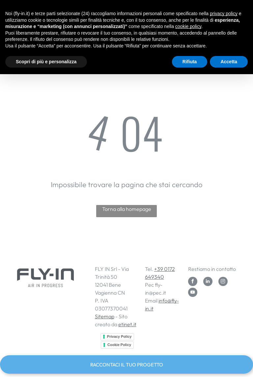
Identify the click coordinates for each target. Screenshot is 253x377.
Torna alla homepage (126, 209)
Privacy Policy (119, 336)
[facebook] (192, 282)
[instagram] (223, 282)
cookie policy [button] (188, 26)
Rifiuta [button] (190, 61)
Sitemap (104, 316)
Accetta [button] (228, 61)
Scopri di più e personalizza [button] (46, 61)
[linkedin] (207, 282)
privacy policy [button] (224, 13)
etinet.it (127, 324)
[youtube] (192, 293)
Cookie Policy (119, 345)
